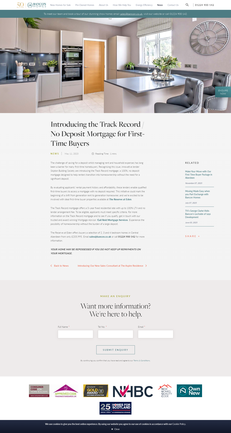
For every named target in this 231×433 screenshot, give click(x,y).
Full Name (63, 326)
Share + (192, 236)
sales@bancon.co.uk (131, 14)
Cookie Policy (178, 424)
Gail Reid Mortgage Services (112, 220)
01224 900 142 (204, 5)
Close (115, 429)
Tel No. (102, 326)
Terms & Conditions (142, 360)
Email (141, 326)
